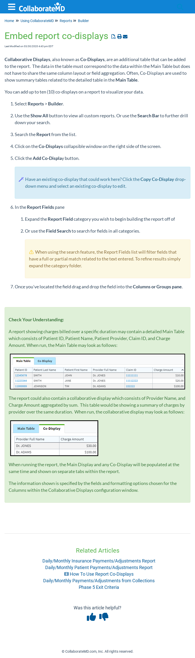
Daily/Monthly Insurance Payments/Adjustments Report (98, 560)
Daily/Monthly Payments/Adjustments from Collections (99, 580)
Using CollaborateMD (37, 21)
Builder (83, 21)
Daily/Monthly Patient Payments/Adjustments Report (99, 567)
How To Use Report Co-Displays (99, 574)
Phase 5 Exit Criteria (99, 587)
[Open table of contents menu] (12, 6)
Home (9, 21)
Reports (66, 21)
